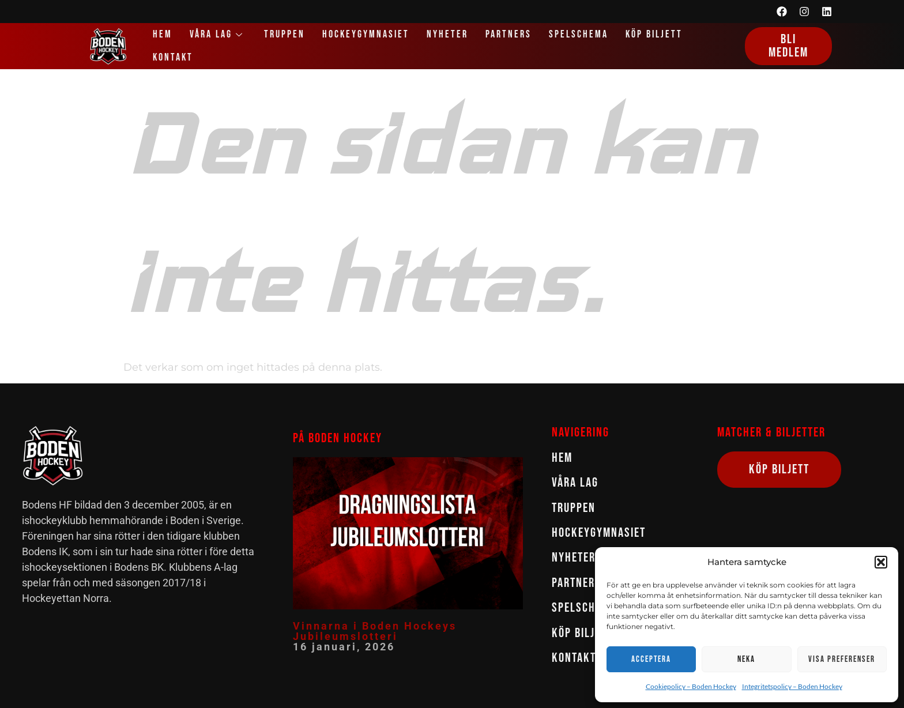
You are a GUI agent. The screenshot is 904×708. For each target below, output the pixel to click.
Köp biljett (654, 34)
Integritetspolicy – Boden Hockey (792, 686)
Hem (162, 34)
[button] (881, 562)
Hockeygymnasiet (365, 34)
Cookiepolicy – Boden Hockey (691, 686)
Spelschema (578, 34)
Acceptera (651, 659)
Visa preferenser (841, 659)
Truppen (284, 34)
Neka (746, 659)
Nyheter (447, 34)
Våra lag (218, 34)
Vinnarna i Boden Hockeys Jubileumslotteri (375, 631)
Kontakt (173, 57)
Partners (508, 34)
